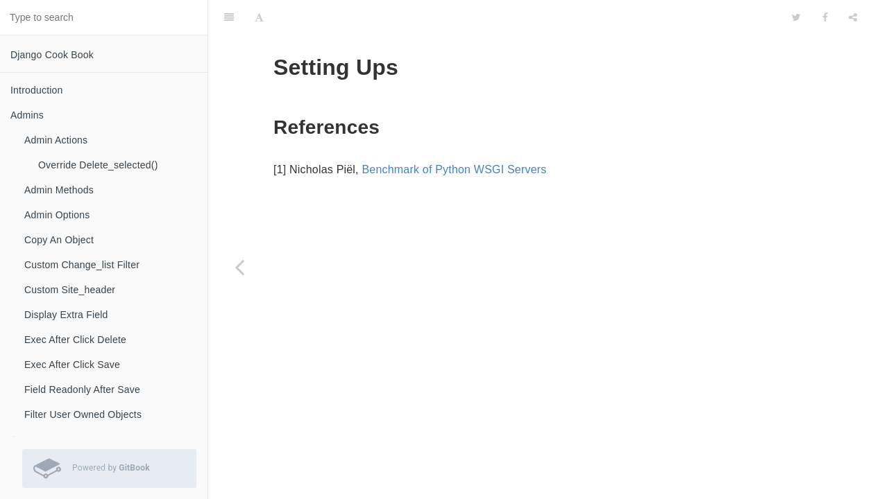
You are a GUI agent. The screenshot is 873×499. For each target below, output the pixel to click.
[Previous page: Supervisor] (239, 267)
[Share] (852, 17)
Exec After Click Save (72, 364)
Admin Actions (55, 140)
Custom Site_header (69, 289)
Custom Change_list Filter (81, 264)
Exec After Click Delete (75, 339)
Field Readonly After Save (82, 389)
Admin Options (57, 214)
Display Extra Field (66, 314)
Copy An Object (59, 239)
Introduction (36, 90)
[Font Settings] (259, 17)
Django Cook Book (52, 54)
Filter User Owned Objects (83, 414)
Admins (27, 115)
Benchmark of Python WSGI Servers (454, 169)
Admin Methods (59, 189)
